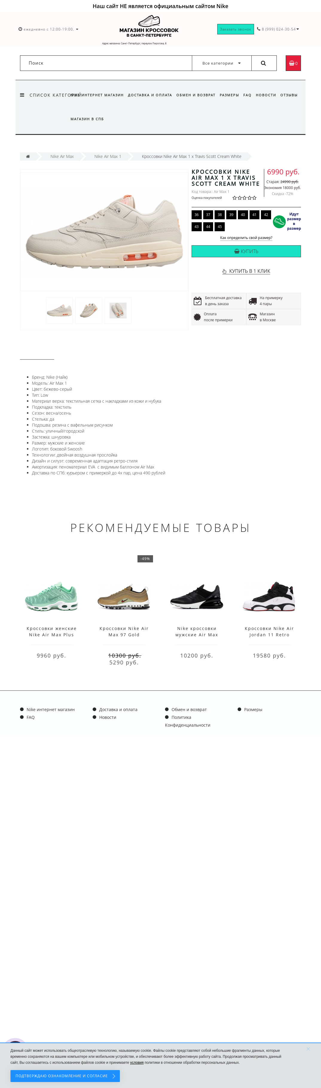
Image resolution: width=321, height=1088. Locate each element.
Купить (246, 251)
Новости (270, 95)
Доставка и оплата (151, 95)
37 (208, 214)
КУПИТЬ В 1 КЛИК (249, 271)
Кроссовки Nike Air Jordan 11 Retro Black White (269, 635)
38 (220, 214)
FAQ (251, 95)
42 (266, 214)
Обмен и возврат (197, 95)
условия (136, 1062)
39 (231, 214)
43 (197, 226)
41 (255, 214)
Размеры (232, 95)
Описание (37, 353)
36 (197, 214)
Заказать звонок (235, 29)
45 (220, 226)
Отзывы (79, 119)
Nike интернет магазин (97, 95)
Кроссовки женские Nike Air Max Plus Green (52, 635)
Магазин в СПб (109, 119)
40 (243, 214)
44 (208, 226)
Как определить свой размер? (246, 238)
